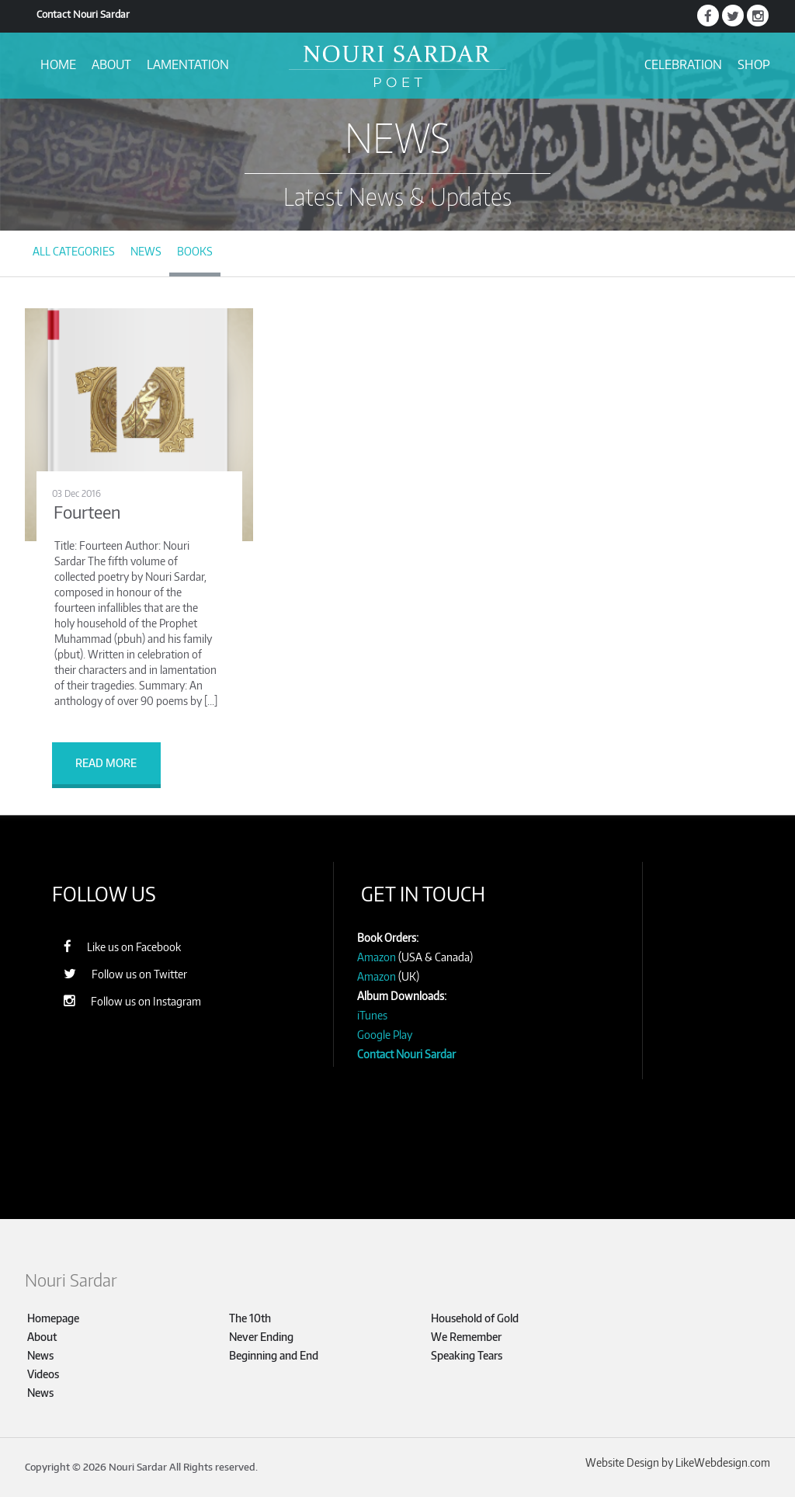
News (145, 251)
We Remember (466, 1336)
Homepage (53, 1318)
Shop (754, 64)
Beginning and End (273, 1355)
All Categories (74, 251)
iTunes (372, 1015)
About (111, 64)
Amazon (376, 957)
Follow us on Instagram (124, 1000)
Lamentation (188, 64)
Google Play (384, 1034)
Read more (106, 762)
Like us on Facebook (114, 946)
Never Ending (261, 1336)
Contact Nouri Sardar (83, 14)
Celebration (683, 64)
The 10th (250, 1318)
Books (195, 251)
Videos (43, 1374)
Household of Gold (475, 1318)
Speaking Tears (466, 1355)
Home (58, 64)
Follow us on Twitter (117, 973)
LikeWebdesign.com (722, 1462)
